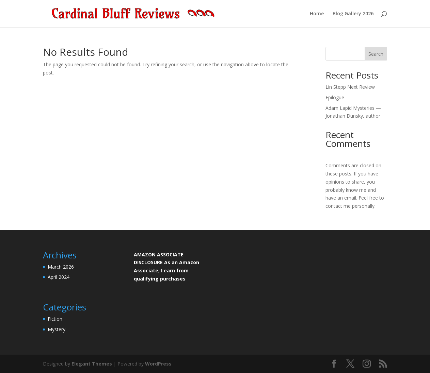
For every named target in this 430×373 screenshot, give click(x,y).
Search (375, 54)
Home (317, 14)
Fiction (55, 319)
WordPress (158, 363)
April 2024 (58, 277)
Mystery (56, 329)
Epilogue (334, 97)
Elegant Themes (91, 363)
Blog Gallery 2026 (353, 14)
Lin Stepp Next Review (350, 87)
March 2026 (61, 267)
